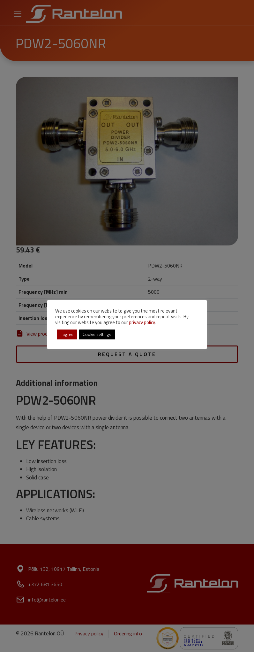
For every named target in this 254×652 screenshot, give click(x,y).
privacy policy (142, 322)
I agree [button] (67, 334)
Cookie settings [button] (97, 334)
